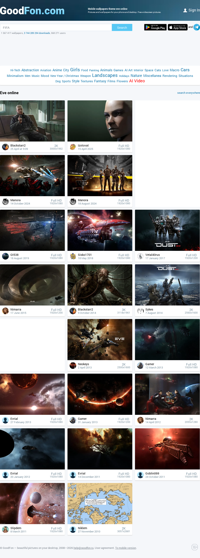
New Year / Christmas (64, 76)
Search (122, 27)
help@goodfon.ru (84, 548)
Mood (45, 76)
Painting (94, 70)
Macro (174, 70)
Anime (57, 70)
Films (111, 81)
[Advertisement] (100, 50)
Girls (75, 69)
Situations (186, 76)
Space (149, 70)
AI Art (128, 70)
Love (165, 70)
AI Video (137, 80)
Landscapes (105, 75)
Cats (158, 70)
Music (36, 76)
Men (27, 76)
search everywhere (188, 92)
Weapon (85, 76)
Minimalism (15, 76)
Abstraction (30, 70)
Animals (106, 70)
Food (84, 70)
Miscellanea (152, 75)
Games (118, 70)
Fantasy (100, 81)
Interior (138, 70)
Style (75, 81)
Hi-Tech (15, 70)
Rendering (169, 76)
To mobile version (125, 548)
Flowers (122, 81)
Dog (58, 81)
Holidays (124, 76)
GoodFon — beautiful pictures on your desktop (30, 548)
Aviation (45, 70)
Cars (185, 69)
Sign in (191, 9)
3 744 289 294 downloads (37, 32)
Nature (136, 75)
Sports (66, 81)
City (66, 70)
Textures (87, 81)
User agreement (104, 548)
